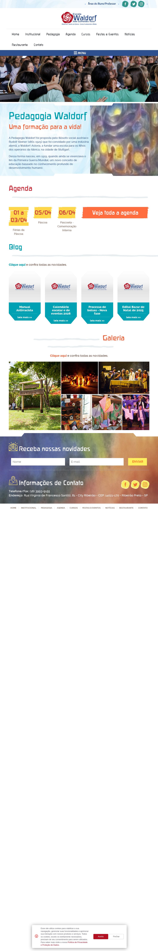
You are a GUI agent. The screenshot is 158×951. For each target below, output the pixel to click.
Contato (38, 44)
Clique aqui (17, 264)
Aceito (101, 936)
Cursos (85, 34)
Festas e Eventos (107, 34)
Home (15, 34)
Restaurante (20, 44)
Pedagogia (53, 34)
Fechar (116, 936)
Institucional (32, 34)
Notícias (130, 34)
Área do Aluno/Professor (102, 3)
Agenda (70, 34)
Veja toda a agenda (115, 213)
